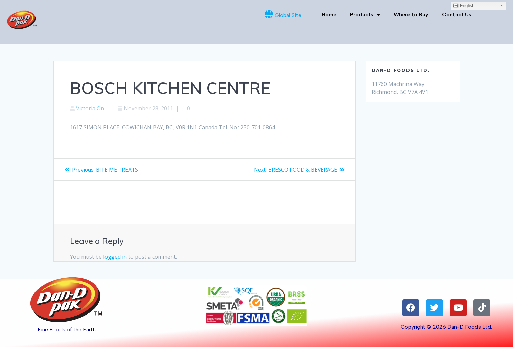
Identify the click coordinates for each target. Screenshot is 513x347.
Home (329, 14)
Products (365, 14)
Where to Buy (411, 14)
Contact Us (456, 14)
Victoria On (90, 108)
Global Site (288, 15)
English (463, 5)
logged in (115, 256)
